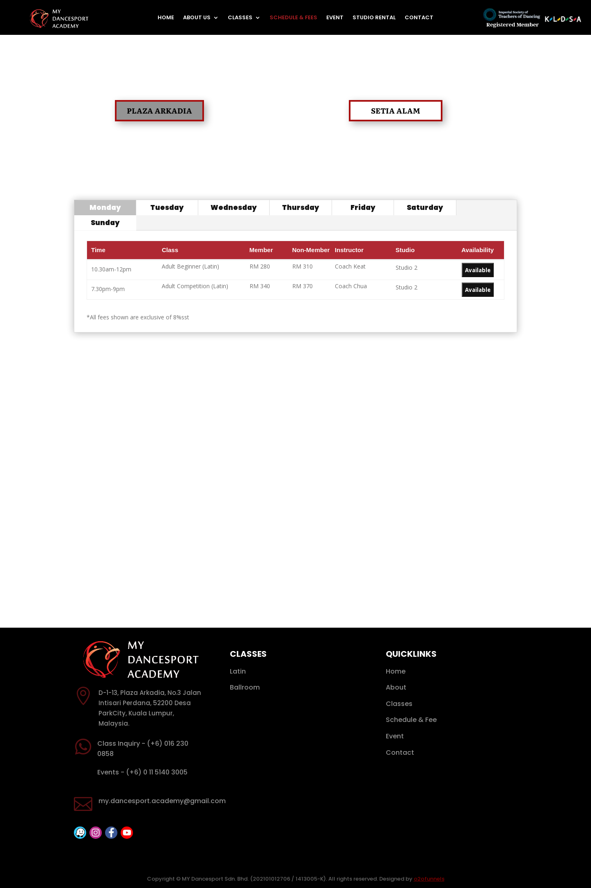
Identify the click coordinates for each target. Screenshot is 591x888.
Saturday (425, 207)
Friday (363, 207)
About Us (197, 18)
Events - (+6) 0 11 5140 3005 (142, 772)
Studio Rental (374, 18)
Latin (238, 671)
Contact (419, 18)
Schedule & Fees (293, 18)
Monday (105, 207)
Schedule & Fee (411, 719)
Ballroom (245, 687)
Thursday (300, 207)
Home (166, 18)
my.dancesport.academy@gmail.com (162, 801)
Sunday (105, 223)
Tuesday (167, 207)
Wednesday (234, 207)
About (396, 687)
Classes (240, 18)
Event (335, 18)
